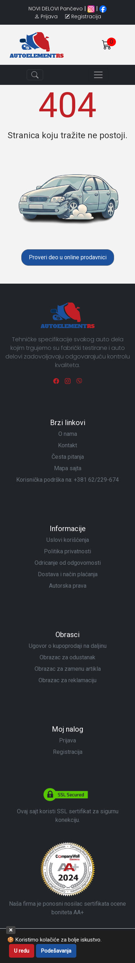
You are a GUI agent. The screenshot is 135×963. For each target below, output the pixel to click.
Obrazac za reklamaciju (67, 680)
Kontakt (67, 445)
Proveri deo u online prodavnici (68, 257)
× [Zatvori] (11, 930)
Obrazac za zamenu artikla (68, 668)
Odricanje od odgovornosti (68, 562)
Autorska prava (67, 585)
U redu (21, 951)
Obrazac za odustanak (67, 657)
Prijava (67, 740)
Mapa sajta (67, 468)
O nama (67, 433)
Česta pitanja (67, 456)
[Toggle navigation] (35, 74)
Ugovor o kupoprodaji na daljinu (68, 645)
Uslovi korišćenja (67, 539)
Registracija (67, 751)
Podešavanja (56, 951)
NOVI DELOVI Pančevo (55, 8)
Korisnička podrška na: (67, 479)
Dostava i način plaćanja (68, 574)
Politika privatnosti (67, 551)
